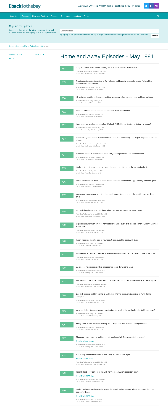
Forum (86, 16)
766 (64, 182)
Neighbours (119, 6)
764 (64, 155)
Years (13, 59)
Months (39, 54)
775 (64, 311)
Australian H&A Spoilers (88, 6)
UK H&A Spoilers (106, 6)
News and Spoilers (40, 16)
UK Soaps (137, 6)
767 (64, 195)
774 (64, 295)
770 (64, 241)
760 (64, 98)
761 (64, 111)
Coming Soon (16, 54)
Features (54, 16)
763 (64, 138)
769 (64, 225)
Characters (13, 16)
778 (64, 355)
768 (64, 211)
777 (64, 338)
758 (64, 68)
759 (64, 82)
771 (64, 254)
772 (64, 268)
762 (64, 125)
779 (64, 373)
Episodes (25, 16)
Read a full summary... (85, 341)
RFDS (127, 6)
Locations (77, 16)
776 (64, 324)
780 (64, 390)
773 (64, 281)
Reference (65, 16)
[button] (158, 16)
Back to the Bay (25, 6)
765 (64, 168)
